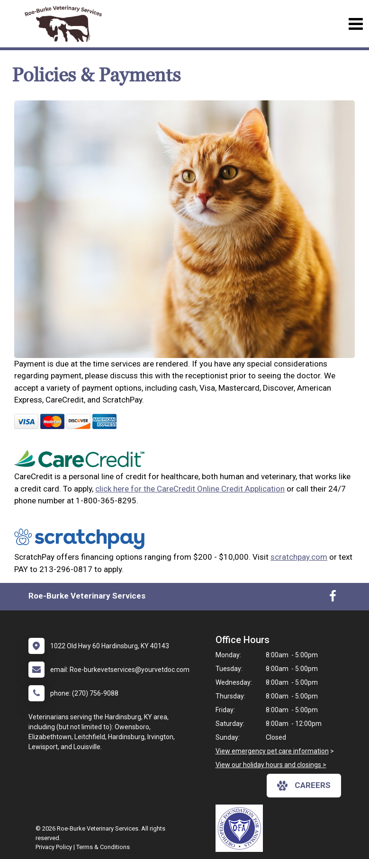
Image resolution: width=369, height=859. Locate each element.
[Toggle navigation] (355, 24)
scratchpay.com (298, 557)
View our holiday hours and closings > (271, 765)
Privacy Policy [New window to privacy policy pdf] (54, 846)
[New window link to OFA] (242, 828)
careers (304, 785)
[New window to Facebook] (332, 598)
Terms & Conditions (103, 846)
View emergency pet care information (272, 751)
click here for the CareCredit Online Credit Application (190, 488)
